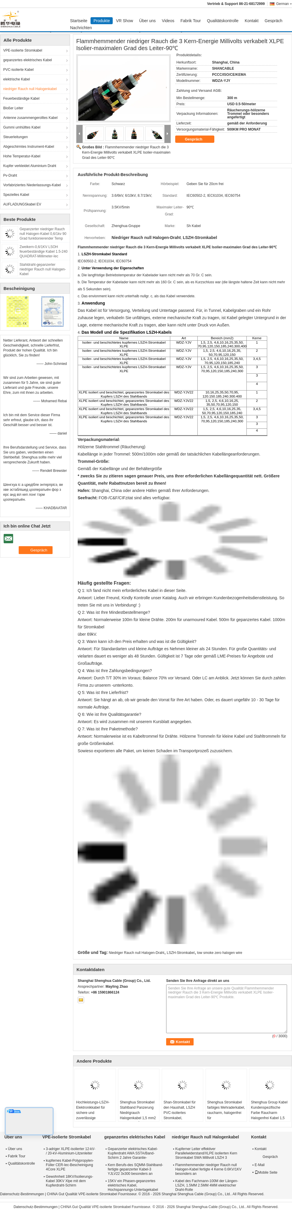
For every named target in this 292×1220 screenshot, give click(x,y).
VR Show (124, 20)
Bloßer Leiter (13, 108)
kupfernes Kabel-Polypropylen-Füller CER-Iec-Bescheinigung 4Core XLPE (70, 1165)
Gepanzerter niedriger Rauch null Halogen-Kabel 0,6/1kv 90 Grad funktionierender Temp (43, 233)
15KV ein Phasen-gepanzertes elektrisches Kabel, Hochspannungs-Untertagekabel (133, 1185)
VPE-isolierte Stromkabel (22, 50)
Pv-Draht (10, 175)
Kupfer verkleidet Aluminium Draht (29, 166)
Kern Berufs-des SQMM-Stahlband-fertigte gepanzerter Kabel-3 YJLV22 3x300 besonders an (135, 1169)
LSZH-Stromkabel (180, 953)
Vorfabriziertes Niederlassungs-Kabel (32, 185)
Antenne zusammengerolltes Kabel (30, 118)
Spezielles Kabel (16, 195)
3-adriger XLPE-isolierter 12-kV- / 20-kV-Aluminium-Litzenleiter (70, 1151)
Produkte (101, 20)
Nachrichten (81, 27)
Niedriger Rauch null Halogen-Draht (136, 953)
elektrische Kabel (16, 79)
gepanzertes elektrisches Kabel (27, 60)
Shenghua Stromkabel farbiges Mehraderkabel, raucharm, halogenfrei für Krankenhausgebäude (226, 1112)
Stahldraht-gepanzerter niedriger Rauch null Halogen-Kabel (43, 269)
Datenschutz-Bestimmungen (22, 1194)
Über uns (147, 20)
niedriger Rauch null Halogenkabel (30, 89)
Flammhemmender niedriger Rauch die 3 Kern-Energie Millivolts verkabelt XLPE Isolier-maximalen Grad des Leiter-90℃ (126, 152)
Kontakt (251, 20)
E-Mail (260, 1165)
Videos (168, 20)
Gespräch (273, 21)
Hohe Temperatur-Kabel (21, 156)
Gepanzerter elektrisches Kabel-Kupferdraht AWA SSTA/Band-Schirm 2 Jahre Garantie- (133, 1153)
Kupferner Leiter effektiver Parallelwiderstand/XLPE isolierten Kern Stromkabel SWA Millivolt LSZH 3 (206, 1153)
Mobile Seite (266, 1172)
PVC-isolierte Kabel (18, 70)
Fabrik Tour (190, 20)
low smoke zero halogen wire (219, 953)
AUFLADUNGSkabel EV (22, 204)
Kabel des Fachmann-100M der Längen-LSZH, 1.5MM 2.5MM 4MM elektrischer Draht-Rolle (206, 1185)
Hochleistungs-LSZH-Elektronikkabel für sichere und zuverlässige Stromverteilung (93, 1112)
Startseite (78, 20)
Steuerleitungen (15, 137)
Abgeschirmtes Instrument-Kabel (28, 147)
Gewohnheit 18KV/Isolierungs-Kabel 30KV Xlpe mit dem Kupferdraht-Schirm (69, 1181)
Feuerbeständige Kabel (21, 98)
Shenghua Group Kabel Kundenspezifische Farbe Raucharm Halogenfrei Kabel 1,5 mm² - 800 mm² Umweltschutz (269, 1115)
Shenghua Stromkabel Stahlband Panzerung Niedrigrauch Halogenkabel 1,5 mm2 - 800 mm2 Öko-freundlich (138, 1115)
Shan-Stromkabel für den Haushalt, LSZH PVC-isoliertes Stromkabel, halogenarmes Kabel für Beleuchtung (182, 1115)
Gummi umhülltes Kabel (21, 127)
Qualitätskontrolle (223, 20)
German (284, 4)
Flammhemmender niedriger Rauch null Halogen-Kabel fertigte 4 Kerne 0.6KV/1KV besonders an (208, 1169)
